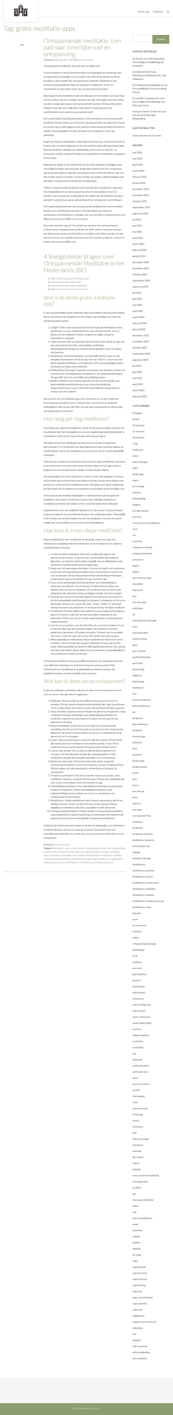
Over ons (144, 11)
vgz (134, 1193)
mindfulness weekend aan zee (148, 901)
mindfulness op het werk (145, 882)
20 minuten (138, 437)
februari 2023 (139, 396)
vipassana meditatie (142, 1199)
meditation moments (143, 840)
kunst (135, 785)
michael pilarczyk (141, 846)
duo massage (139, 602)
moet (135, 919)
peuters (136, 980)
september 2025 (141, 207)
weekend (137, 1230)
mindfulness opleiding (143, 888)
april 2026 (137, 164)
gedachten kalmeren (74, 851)
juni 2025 (137, 225)
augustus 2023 (140, 359)
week (135, 1224)
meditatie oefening (142, 833)
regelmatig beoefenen (97, 858)
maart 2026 (138, 170)
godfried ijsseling (141, 657)
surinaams (137, 1126)
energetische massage (144, 620)
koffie (135, 772)
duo (134, 596)
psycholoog (138, 986)
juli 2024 (136, 292)
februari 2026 (139, 176)
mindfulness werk (141, 907)
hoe (134, 693)
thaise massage (140, 1138)
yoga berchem (139, 1273)
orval (135, 955)
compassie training (142, 547)
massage (137, 809)
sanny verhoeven (141, 1016)
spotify (136, 1090)
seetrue (136, 1029)
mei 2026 (137, 158)
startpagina (138, 1096)
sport (135, 1077)
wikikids (136, 1248)
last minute (138, 791)
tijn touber (138, 1157)
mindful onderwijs (141, 858)
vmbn (135, 1205)
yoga (135, 1260)
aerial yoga (138, 474)
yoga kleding (139, 1285)
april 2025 (137, 237)
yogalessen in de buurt (144, 1321)
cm (133, 535)
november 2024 (140, 268)
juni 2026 (137, 152)
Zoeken (160, 39)
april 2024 (137, 310)
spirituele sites (140, 1071)
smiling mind (50, 862)
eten (135, 626)
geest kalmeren (94, 851)
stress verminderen (67, 862)
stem (135, 1102)
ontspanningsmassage (144, 943)
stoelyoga (137, 1114)
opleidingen (138, 949)
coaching (137, 541)
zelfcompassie (139, 1346)
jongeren (137, 730)
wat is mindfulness (142, 1218)
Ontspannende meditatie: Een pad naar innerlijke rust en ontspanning (82, 47)
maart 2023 (138, 390)
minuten (136, 913)
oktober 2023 (139, 347)
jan (133, 711)
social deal (137, 1047)
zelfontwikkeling (141, 1352)
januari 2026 (138, 182)
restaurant (138, 998)
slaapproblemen (140, 1035)
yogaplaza (137, 1327)
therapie (136, 1151)
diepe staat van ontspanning (110, 848)
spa (134, 1053)
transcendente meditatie (145, 1175)
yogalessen (138, 1315)
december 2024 (140, 262)
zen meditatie (139, 1358)
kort (134, 779)
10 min (135, 419)
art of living (138, 486)
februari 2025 (139, 250)
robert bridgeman (141, 1004)
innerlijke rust (69, 855)
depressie (137, 589)
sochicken (137, 1041)
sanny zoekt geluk (141, 1022)
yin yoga (136, 1254)
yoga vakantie (139, 1303)
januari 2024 (138, 329)
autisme (136, 492)
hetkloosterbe (85, 59)
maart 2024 (138, 317)
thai (134, 1132)
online (135, 937)
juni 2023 (137, 371)
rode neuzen (139, 1010)
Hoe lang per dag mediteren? (66, 282)
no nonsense (139, 925)
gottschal (137, 663)
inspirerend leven (141, 699)
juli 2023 (136, 365)
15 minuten (138, 431)
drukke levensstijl (53, 851)
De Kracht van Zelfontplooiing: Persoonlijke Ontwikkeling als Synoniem (148, 62)
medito (117, 855)
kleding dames (139, 766)
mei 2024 (137, 304)
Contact (158, 11)
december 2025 (140, 189)
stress (135, 1120)
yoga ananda (139, 1266)
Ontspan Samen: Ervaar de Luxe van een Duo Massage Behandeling (149, 115)
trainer (136, 1163)
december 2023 (140, 335)
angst (135, 480)
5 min (135, 443)
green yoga (138, 669)
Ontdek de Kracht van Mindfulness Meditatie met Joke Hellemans (149, 75)
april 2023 (137, 384)
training (136, 1169)
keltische (137, 742)
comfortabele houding (82, 848)
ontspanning (77, 858)
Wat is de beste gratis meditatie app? (70, 278)
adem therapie (140, 461)
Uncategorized (62, 844)
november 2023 (140, 341)
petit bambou (139, 974)
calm (67, 848)
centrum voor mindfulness (146, 522)
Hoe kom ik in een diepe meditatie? (69, 285)
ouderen (136, 961)
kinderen (137, 754)
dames (135, 571)
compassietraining (142, 553)
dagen (135, 565)
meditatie (137, 827)
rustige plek (116, 858)
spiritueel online (140, 1065)
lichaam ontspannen (102, 855)
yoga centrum (139, 1279)
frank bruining (139, 638)
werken (136, 1242)
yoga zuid (137, 1309)
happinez (137, 675)
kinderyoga (138, 760)
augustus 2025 (140, 213)
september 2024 (141, 280)
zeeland (136, 1340)
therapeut (137, 1144)
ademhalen (58, 848)
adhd (135, 468)
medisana (137, 821)
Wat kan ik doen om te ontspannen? (69, 289)
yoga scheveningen (142, 1297)
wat (134, 1212)
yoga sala (137, 1291)
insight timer (84, 855)
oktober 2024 (139, 274)
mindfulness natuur (142, 876)
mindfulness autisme (143, 870)
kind (134, 748)
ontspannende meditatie (57, 858)
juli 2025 (136, 219)
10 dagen (137, 413)
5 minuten (137, 449)
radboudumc (139, 992)
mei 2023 (137, 378)
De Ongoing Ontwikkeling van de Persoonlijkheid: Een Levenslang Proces (149, 89)
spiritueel (137, 1059)
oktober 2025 (139, 201)
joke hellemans (140, 724)
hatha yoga (138, 681)
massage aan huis (141, 815)
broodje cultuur (140, 510)
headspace (55, 855)
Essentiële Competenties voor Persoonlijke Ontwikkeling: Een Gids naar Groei (148, 102)
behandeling (138, 498)
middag (136, 852)
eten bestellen (140, 632)
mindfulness (138, 864)
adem (135, 455)
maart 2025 (138, 243)
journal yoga (138, 736)
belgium (136, 504)
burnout (136, 516)
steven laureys (140, 1108)
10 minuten (138, 425)
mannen (136, 803)
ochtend (136, 931)
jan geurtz (137, 718)
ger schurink (138, 650)
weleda (136, 1236)
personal (137, 968)
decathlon (137, 583)
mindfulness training (143, 894)
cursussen (137, 559)
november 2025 (140, 195)
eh (133, 614)
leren (135, 797)
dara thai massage (141, 577)
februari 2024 (139, 323)
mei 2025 (137, 231)
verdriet (136, 1187)
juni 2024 (137, 298)
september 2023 (141, 353)
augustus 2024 (140, 286)
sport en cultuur (141, 1083)
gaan (135, 644)
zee (134, 1334)
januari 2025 (138, 256)
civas (135, 529)
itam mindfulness (141, 705)
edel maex (137, 608)
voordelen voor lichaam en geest (96, 862)
